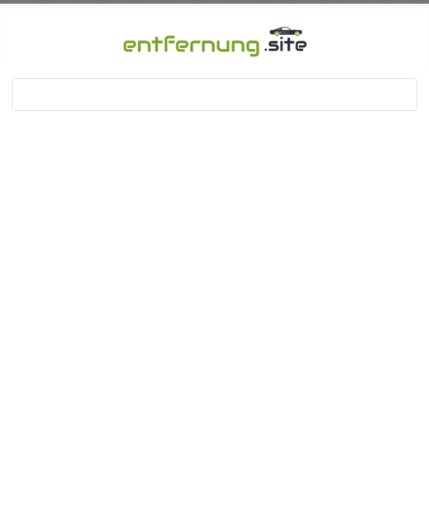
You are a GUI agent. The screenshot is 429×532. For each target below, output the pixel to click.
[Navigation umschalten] (28, 94)
